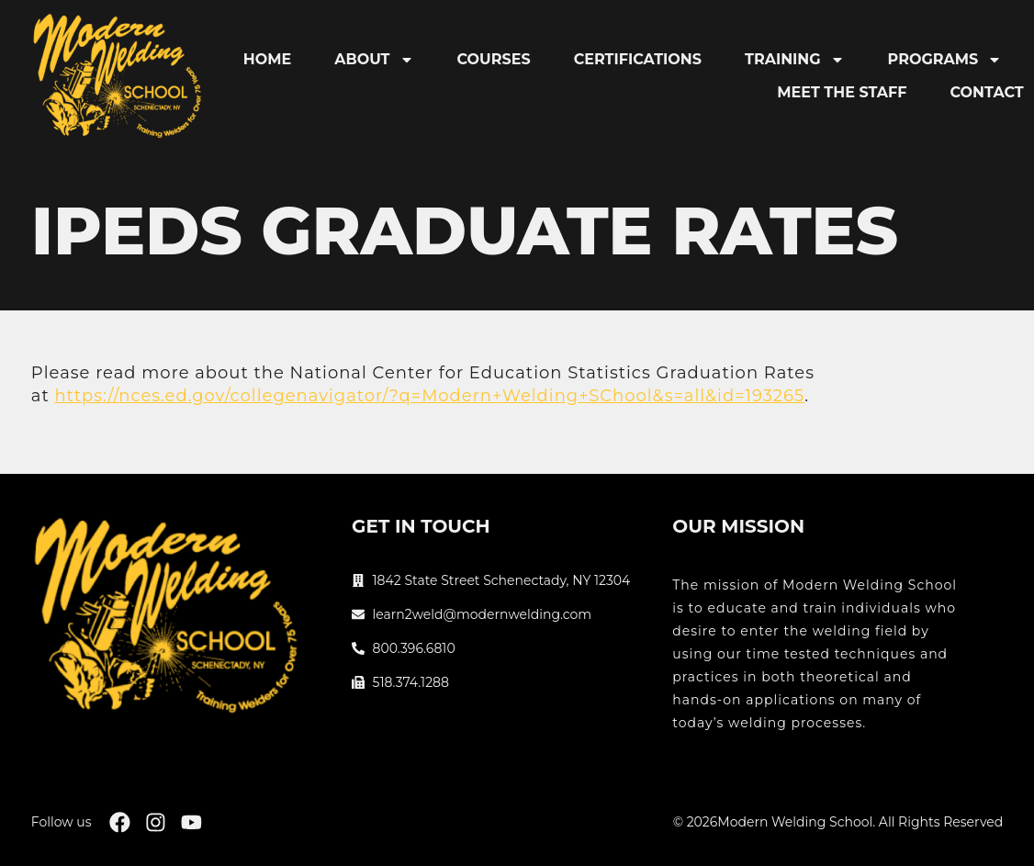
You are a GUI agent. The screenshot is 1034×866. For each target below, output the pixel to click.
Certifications (638, 59)
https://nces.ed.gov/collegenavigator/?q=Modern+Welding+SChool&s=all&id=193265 (429, 396)
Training (795, 59)
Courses (494, 59)
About (373, 59)
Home (267, 59)
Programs (945, 59)
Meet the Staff (841, 92)
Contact (987, 92)
